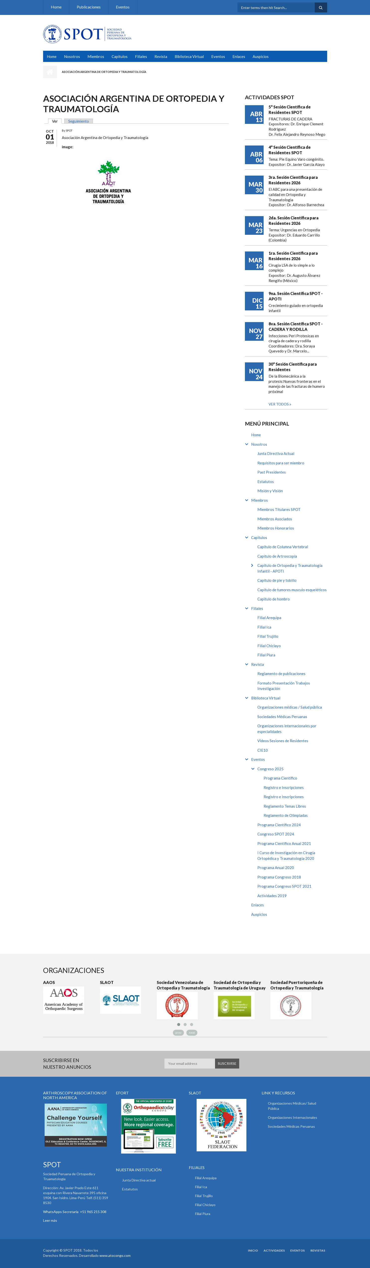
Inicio (50, 72)
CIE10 (262, 750)
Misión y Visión (270, 490)
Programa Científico (280, 778)
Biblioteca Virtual (189, 56)
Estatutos (265, 481)
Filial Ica (264, 627)
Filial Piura (266, 655)
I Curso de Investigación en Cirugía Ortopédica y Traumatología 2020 (286, 855)
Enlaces (238, 56)
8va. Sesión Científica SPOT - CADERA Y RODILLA (296, 326)
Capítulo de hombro (273, 599)
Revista (160, 56)
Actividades (276, 1250)
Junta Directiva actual (139, 1180)
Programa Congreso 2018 (279, 877)
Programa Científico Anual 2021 (284, 843)
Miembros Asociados (274, 519)
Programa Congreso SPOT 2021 (284, 886)
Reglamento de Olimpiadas (286, 815)
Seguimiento (78, 121)
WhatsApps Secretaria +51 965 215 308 (74, 1212)
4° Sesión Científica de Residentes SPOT (290, 150)
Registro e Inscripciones (284, 787)
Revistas (319, 1250)
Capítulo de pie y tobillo (276, 580)
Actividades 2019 (272, 895)
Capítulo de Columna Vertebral (282, 546)
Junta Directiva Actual (275, 453)
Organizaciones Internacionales (292, 1117)
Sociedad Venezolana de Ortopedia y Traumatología (183, 985)
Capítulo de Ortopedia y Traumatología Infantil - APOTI (289, 568)
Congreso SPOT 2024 (275, 834)
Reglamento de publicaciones (281, 673)
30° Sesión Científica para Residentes (293, 367)
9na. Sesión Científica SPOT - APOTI (296, 296)
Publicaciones (89, 6)
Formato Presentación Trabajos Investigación (283, 686)
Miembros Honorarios (275, 528)
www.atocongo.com (115, 1255)
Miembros (95, 56)
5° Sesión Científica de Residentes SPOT (290, 109)
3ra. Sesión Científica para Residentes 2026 (293, 180)
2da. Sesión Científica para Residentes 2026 (293, 220)
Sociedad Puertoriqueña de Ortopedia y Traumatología (296, 985)
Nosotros (72, 56)
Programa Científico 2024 (279, 825)
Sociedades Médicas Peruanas (282, 716)
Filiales (141, 56)
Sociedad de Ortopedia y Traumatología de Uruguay (240, 985)
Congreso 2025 (270, 769)
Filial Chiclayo (269, 645)
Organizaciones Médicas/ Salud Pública (292, 1106)
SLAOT (107, 982)
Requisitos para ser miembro (280, 463)
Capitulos (120, 56)
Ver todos (279, 404)
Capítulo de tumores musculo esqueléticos (292, 589)
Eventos (123, 6)
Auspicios (261, 56)
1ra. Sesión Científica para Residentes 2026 (293, 256)
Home (56, 6)
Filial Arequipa (269, 617)
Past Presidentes (271, 472)
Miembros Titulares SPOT (278, 509)
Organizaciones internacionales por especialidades (286, 729)
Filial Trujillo (267, 636)
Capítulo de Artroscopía (277, 556)
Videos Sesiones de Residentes (282, 740)
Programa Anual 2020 (275, 867)
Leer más (50, 1220)
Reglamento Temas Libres (285, 806)
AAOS (49, 982)
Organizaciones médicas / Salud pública (289, 707)
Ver (57, 121)
